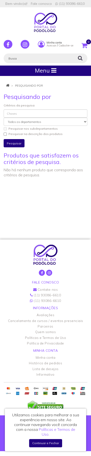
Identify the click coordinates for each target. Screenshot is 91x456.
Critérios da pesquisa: (19, 105)
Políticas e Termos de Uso (45, 338)
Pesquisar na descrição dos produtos (33, 134)
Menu (45, 70)
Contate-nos (45, 290)
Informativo (45, 374)
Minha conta (46, 357)
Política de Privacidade (45, 343)
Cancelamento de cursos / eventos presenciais (45, 321)
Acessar (51, 45)
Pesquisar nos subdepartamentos (31, 128)
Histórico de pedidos (45, 363)
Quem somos (45, 332)
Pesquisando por (29, 85)
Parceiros (45, 326)
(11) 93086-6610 (70, 3)
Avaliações (45, 315)
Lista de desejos (46, 369)
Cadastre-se (65, 45)
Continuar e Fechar (45, 443)
